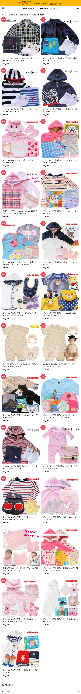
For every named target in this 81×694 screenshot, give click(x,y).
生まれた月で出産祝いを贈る (19, 15)
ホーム (4, 15)
